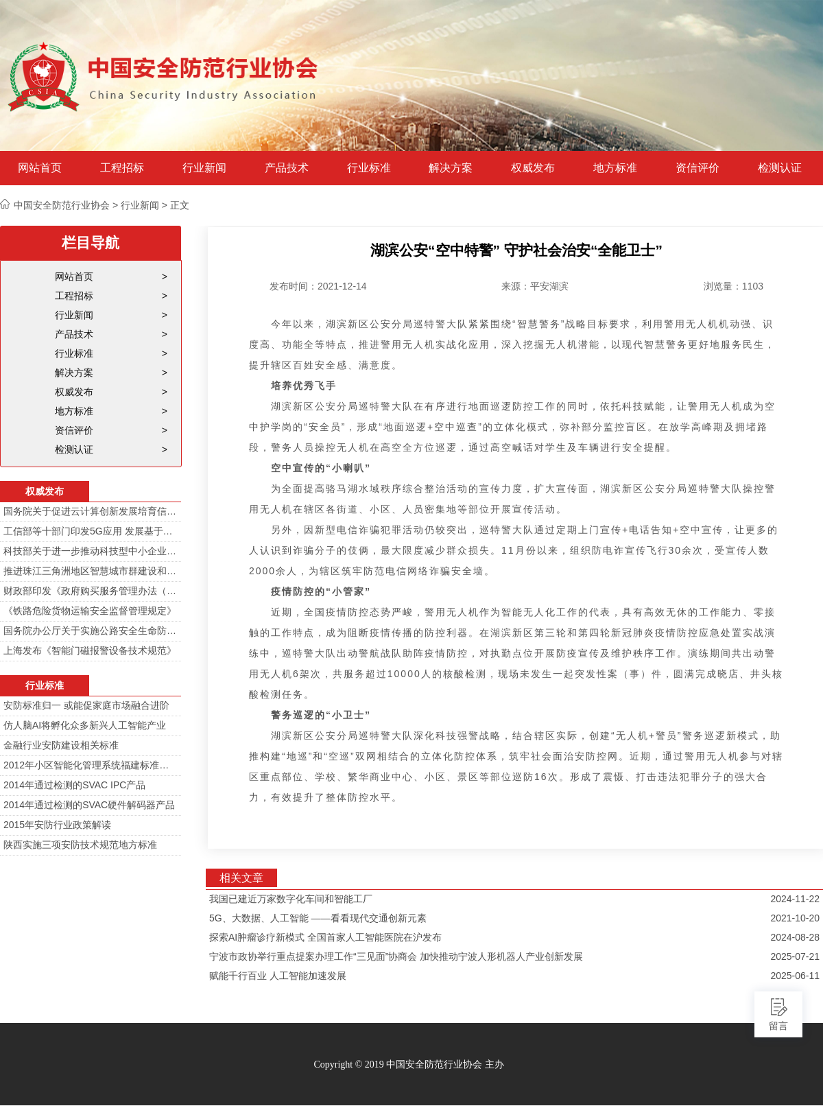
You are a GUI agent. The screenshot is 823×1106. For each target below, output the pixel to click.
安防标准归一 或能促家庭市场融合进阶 (86, 705)
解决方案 (451, 168)
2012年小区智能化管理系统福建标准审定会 (90, 765)
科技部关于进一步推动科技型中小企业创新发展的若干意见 (90, 550)
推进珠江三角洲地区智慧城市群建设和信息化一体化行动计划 (90, 570)
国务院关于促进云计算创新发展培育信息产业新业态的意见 (90, 511)
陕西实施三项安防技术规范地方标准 (80, 844)
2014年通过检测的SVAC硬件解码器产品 (89, 804)
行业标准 (369, 168)
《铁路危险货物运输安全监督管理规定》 (89, 610)
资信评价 (697, 168)
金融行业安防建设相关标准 (61, 745)
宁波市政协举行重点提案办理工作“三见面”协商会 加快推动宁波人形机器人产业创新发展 (396, 956)
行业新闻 (204, 168)
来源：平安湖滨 (535, 286)
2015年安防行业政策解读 (57, 824)
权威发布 (533, 168)
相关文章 (241, 878)
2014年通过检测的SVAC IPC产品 (74, 784)
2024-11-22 (795, 898)
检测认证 (780, 168)
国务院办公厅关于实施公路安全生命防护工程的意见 (90, 630)
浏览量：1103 (733, 286)
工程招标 (122, 168)
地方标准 (615, 168)
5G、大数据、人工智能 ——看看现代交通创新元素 (318, 918)
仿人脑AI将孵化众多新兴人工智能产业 (84, 725)
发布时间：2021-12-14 (318, 286)
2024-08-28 (795, 937)
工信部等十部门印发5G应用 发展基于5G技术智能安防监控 (90, 531)
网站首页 (40, 168)
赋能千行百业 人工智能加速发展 (277, 975)
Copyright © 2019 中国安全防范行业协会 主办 (408, 1064)
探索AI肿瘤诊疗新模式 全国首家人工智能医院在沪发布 (325, 937)
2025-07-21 (795, 956)
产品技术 (287, 168)
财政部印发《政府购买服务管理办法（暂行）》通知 (90, 590)
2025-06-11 (795, 975)
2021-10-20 (795, 918)
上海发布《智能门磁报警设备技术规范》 (89, 650)
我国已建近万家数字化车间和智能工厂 (290, 898)
